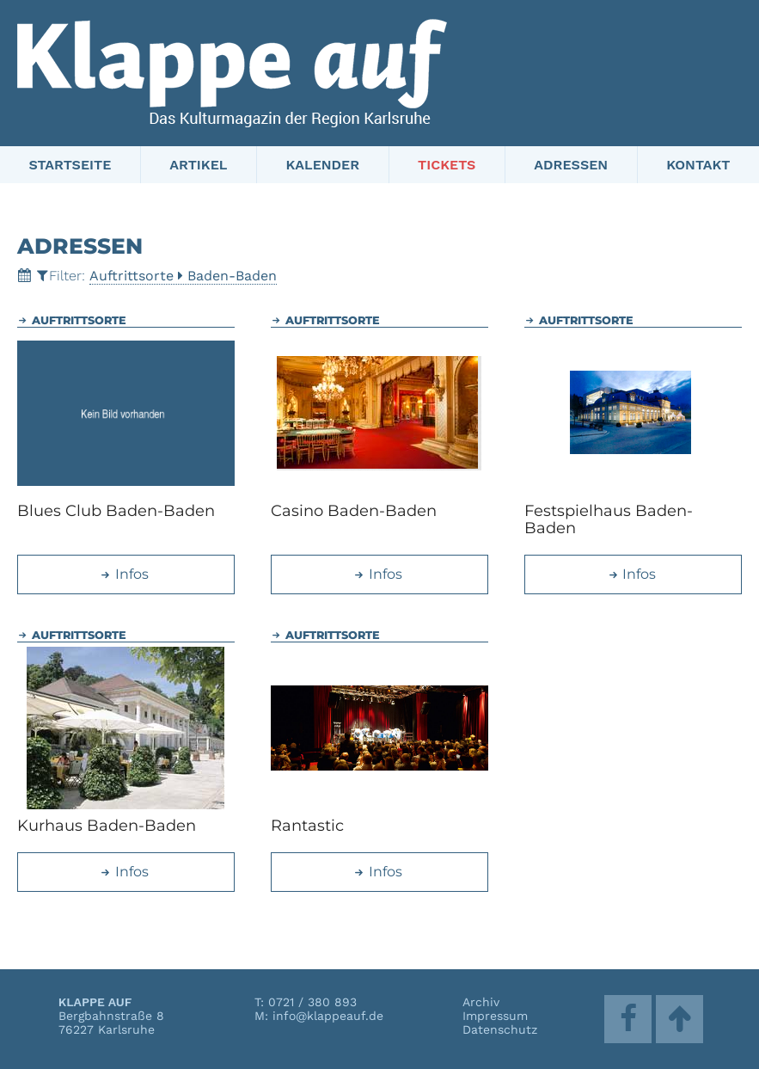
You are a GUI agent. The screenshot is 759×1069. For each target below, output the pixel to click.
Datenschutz (499, 1029)
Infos (124, 574)
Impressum (495, 1016)
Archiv (480, 1002)
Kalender (322, 165)
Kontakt (698, 165)
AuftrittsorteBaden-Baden (183, 275)
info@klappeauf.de (327, 1016)
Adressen (571, 165)
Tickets (446, 165)
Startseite (70, 165)
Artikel (198, 165)
